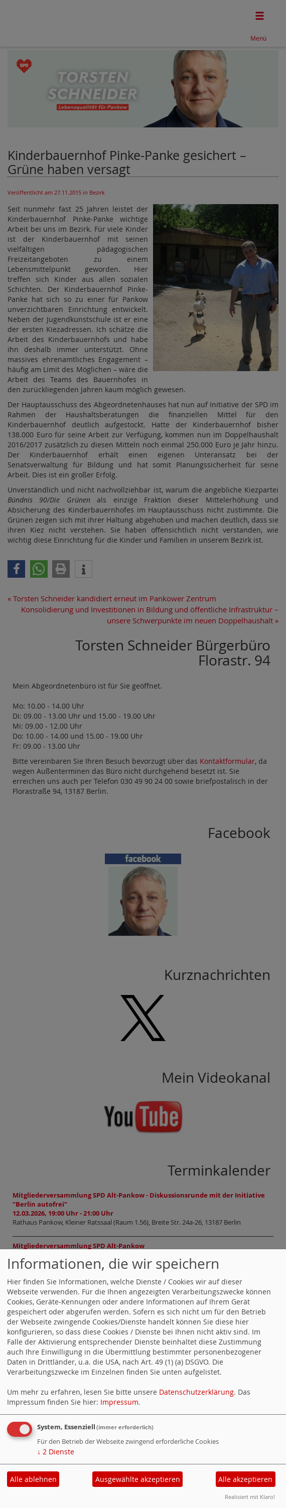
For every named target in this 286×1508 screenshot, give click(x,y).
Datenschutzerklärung (196, 1392)
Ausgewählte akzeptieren (137, 1479)
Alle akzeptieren (245, 1479)
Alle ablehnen (33, 1479)
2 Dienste (55, 1451)
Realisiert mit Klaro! (250, 1496)
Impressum (119, 1402)
